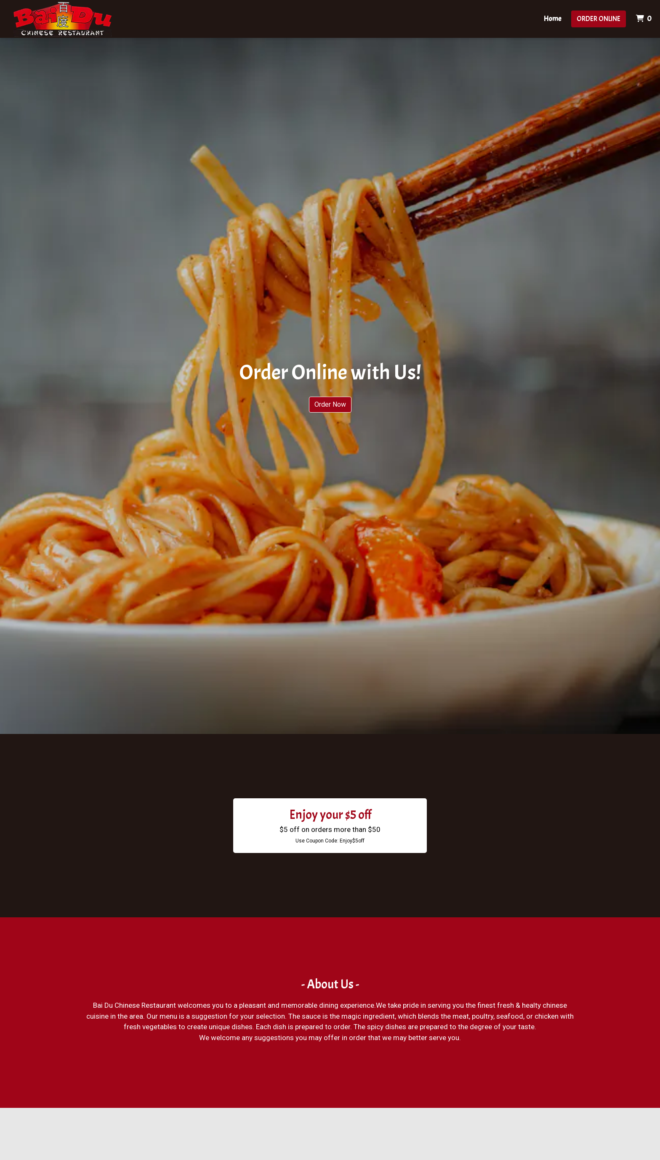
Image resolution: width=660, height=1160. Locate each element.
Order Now (330, 404)
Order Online (598, 18)
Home (552, 18)
